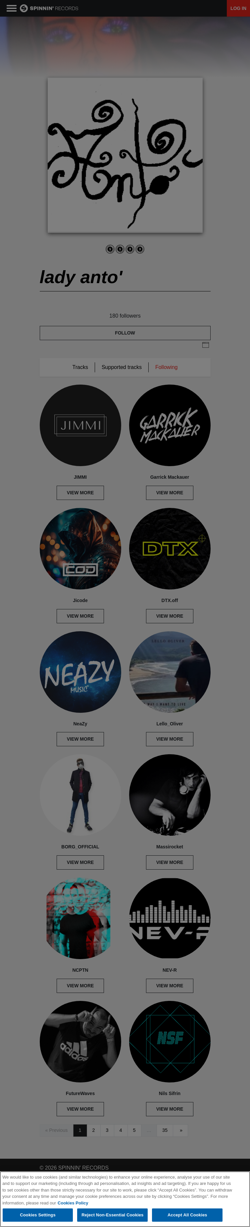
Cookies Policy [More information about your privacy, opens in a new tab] (73, 1203)
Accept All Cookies (187, 1215)
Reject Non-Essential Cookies (112, 1215)
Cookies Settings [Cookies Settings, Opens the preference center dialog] (38, 1215)
